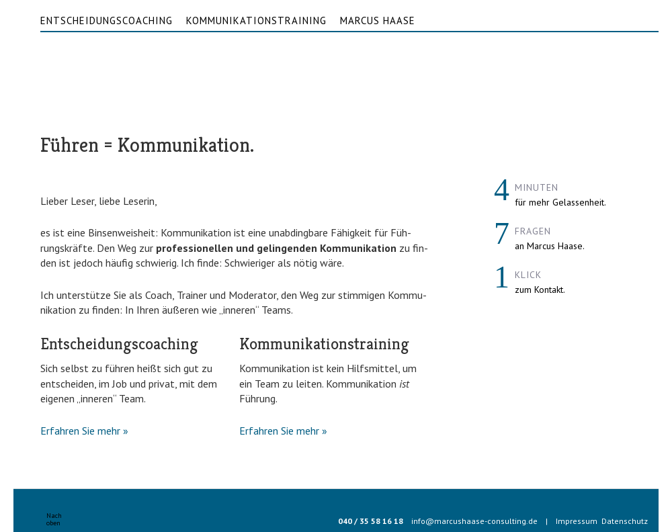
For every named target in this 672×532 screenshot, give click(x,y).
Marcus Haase (377, 20)
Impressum (576, 521)
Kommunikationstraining (256, 20)
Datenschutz (624, 521)
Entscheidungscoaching (106, 20)
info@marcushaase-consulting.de (474, 521)
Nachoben (54, 519)
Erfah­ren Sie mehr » (84, 430)
